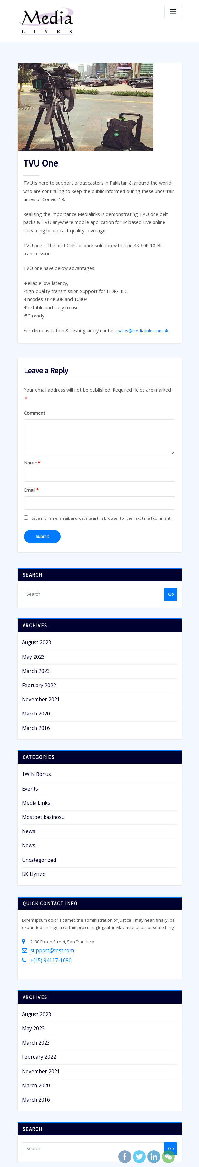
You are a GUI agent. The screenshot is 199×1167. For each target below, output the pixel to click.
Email (29, 456)
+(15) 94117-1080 (46, 900)
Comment (32, 380)
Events (28, 739)
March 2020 (33, 668)
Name (30, 429)
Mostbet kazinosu (39, 765)
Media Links (33, 752)
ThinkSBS (104, 1155)
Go (171, 556)
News (27, 778)
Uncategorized (36, 804)
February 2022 (36, 643)
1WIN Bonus (33, 726)
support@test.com (48, 892)
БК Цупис (31, 817)
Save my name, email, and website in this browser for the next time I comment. (100, 482)
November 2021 (37, 655)
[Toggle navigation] (173, 11)
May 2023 (31, 617)
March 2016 (33, 681)
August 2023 (33, 604)
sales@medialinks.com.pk (131, 310)
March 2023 (33, 630)
